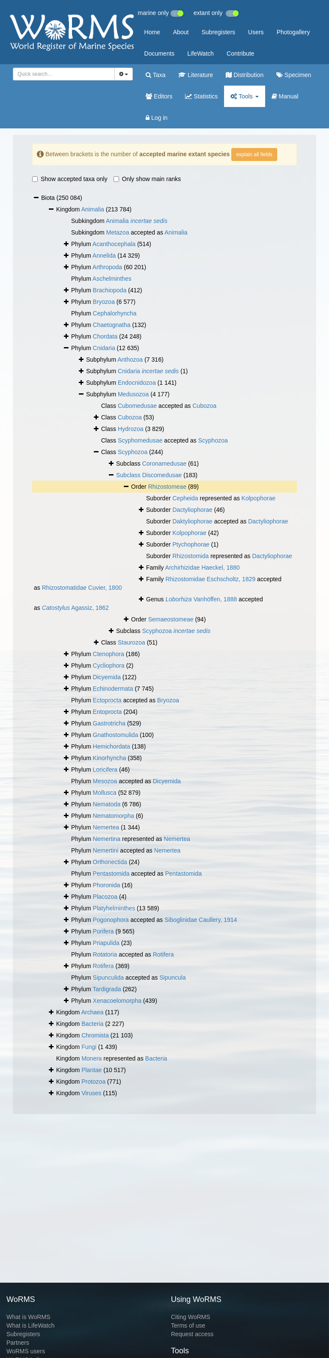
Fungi (88, 1046)
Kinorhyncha (109, 758)
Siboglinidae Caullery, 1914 (200, 919)
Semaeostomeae (171, 619)
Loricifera (105, 769)
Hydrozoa (131, 428)
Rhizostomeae (167, 486)
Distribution (244, 74)
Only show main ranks (147, 178)
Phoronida (106, 885)
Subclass (129, 475)
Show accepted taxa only (70, 178)
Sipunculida (108, 977)
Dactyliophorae (192, 509)
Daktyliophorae (192, 521)
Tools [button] (244, 96)
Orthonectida (110, 862)
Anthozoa (130, 359)
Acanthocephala (114, 244)
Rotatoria (105, 954)
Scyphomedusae (140, 440)
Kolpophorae (258, 498)
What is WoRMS (28, 1316)
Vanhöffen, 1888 (201, 599)
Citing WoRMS (190, 1316)
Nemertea (106, 827)
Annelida (104, 255)
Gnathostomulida (115, 734)
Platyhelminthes (114, 908)
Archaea (92, 1012)
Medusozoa (133, 394)
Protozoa (93, 1081)
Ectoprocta (107, 700)
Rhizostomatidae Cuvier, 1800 (82, 587)
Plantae (91, 1070)
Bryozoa (104, 301)
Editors (159, 96)
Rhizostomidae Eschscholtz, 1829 (210, 579)
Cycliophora (109, 665)
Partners (17, 1342)
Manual (285, 96)
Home (152, 32)
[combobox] (64, 74)
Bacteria (92, 1023)
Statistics (201, 96)
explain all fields (254, 154)
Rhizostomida (190, 556)
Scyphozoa (212, 440)
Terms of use (188, 1325)
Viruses (91, 1093)
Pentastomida (111, 873)
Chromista (95, 1035)
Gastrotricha (109, 723)
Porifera (103, 931)
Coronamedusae (164, 463)
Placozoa (105, 896)
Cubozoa (204, 405)
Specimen (293, 74)
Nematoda (107, 804)
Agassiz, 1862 (75, 607)
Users (256, 32)
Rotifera (163, 954)
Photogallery (293, 32)
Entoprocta (107, 711)
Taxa (155, 74)
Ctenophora (108, 654)
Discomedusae (162, 475)
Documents (159, 53)
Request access (192, 1334)
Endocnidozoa (137, 382)
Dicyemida (107, 677)
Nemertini (106, 850)
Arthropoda (107, 267)
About (181, 32)
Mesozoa (105, 781)
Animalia (92, 209)
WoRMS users (25, 1351)
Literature (195, 74)
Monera (91, 1058)
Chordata (105, 336)
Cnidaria (104, 348)
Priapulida (106, 942)
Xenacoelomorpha (117, 1000)
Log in (156, 117)
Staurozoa (131, 642)
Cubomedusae (137, 405)
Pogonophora (111, 919)
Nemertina (107, 838)
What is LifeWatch (30, 1325)
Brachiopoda (110, 290)
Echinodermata (113, 688)
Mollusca (105, 792)
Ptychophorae (190, 544)
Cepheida (185, 498)
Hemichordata (111, 746)
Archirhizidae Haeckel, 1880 (202, 567)
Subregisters (218, 32)
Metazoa (117, 232)
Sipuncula (172, 977)
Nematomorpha (114, 815)
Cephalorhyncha (115, 313)
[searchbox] (62, 74)
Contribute (240, 53)
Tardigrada (107, 989)
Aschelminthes (112, 278)
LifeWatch (200, 53)
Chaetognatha (112, 324)
